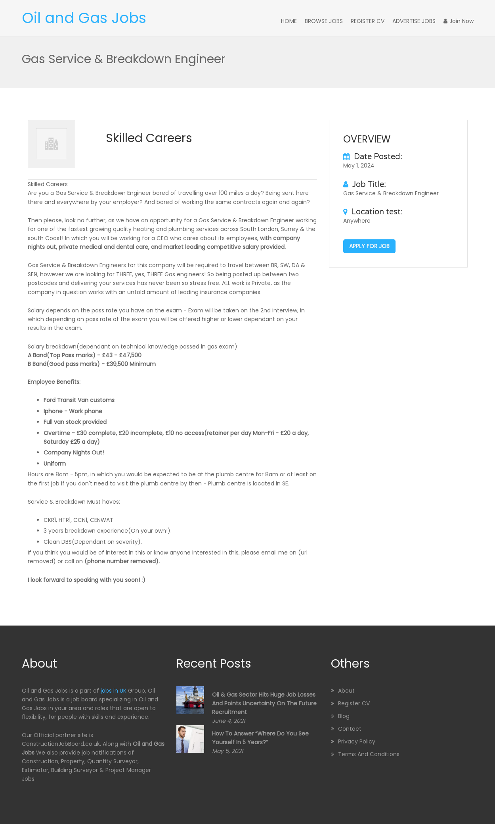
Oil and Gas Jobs (84, 18)
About (346, 691)
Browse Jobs (324, 21)
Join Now (458, 21)
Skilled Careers (149, 138)
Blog (344, 716)
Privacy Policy (356, 741)
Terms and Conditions (368, 754)
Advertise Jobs (414, 21)
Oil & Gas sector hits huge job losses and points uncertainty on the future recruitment (264, 703)
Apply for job (369, 246)
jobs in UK (113, 691)
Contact (349, 729)
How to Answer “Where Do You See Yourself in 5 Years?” (260, 738)
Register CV (367, 21)
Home (289, 21)
